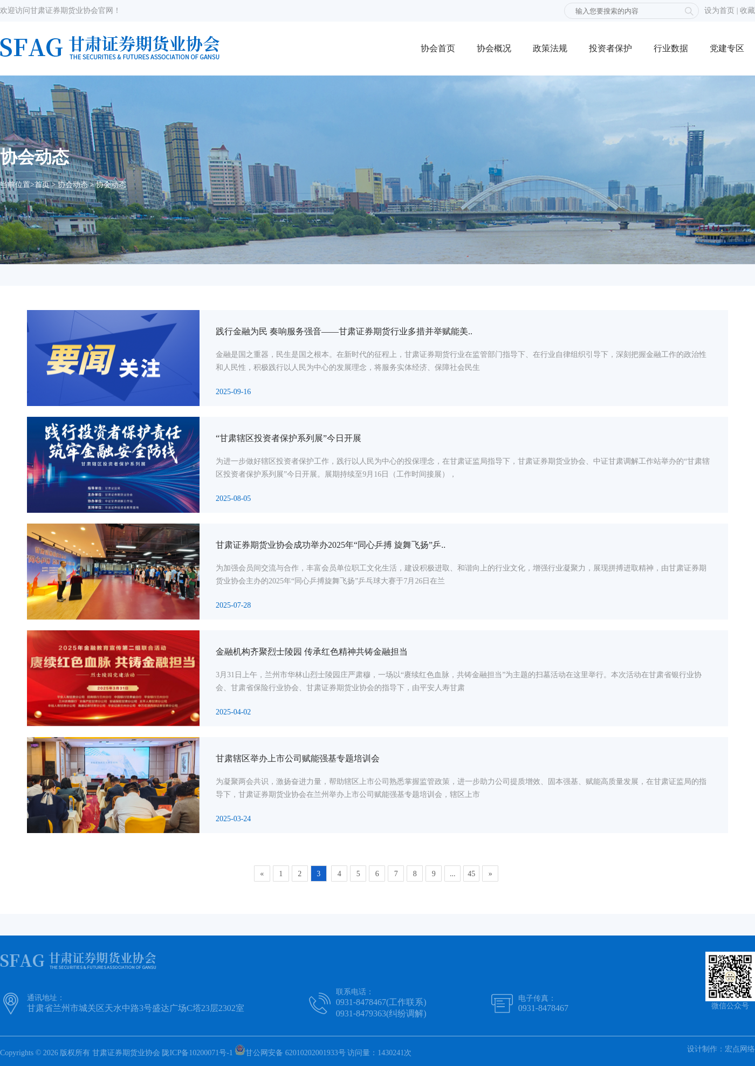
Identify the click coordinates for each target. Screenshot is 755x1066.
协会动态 (73, 185)
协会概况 (494, 48)
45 (471, 874)
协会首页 (438, 48)
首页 (42, 185)
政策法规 (550, 48)
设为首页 (719, 10)
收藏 (747, 10)
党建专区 (727, 48)
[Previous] (262, 873)
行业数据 (671, 48)
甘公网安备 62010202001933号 (290, 1050)
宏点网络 (740, 1049)
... (453, 874)
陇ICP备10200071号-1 (197, 1053)
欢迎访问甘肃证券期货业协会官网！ (60, 10)
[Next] (490, 873)
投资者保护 (610, 48)
